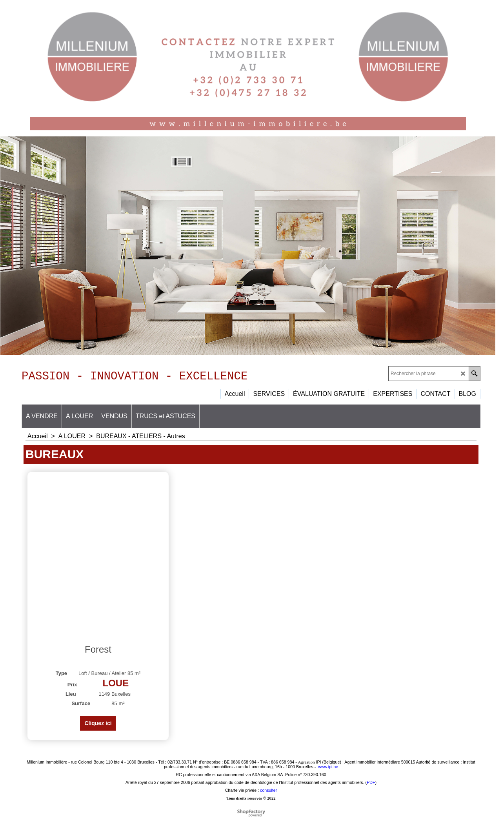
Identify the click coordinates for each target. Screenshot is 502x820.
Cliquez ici (97, 726)
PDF (371, 785)
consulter (268, 793)
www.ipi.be (328, 769)
